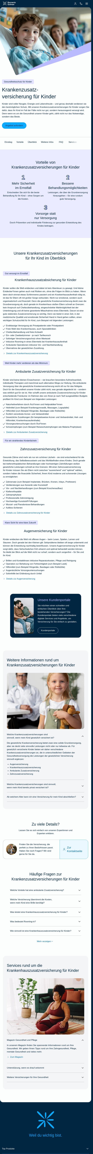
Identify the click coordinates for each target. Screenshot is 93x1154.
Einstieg (8, 142)
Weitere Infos (47, 142)
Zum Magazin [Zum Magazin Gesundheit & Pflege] (15, 1057)
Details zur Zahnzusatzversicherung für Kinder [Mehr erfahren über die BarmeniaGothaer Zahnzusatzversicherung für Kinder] (26, 513)
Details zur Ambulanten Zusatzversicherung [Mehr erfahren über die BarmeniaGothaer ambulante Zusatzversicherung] (25, 432)
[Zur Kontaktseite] (74, 849)
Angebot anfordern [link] (14, 125)
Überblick (32, 142)
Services (73, 142)
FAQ (61, 142)
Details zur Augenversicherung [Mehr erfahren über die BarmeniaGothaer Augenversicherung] (19, 578)
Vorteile (20, 142)
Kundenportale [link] (48, 630)
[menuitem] (75, 3)
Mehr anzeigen (45, 941)
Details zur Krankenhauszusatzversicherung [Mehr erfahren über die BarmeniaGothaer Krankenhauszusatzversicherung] (25, 353)
